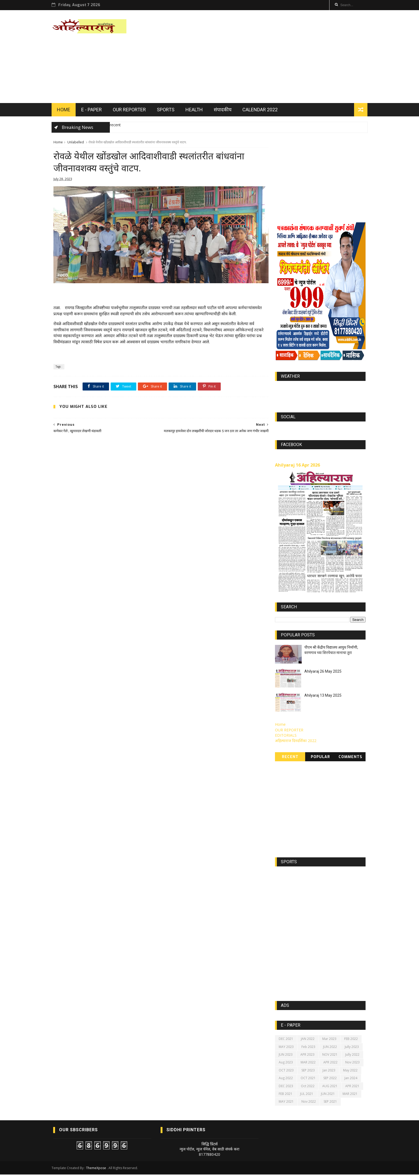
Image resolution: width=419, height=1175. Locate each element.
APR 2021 (353, 1086)
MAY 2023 (286, 1047)
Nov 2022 (309, 1102)
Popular (320, 757)
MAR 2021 (350, 1094)
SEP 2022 (330, 1079)
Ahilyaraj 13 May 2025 (323, 696)
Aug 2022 (286, 1079)
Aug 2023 (286, 1063)
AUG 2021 (330, 1086)
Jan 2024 (351, 1079)
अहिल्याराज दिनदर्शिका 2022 (296, 741)
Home (58, 142)
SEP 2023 (308, 1070)
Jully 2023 (352, 1047)
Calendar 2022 (261, 110)
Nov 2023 (353, 1063)
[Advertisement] (268, 56)
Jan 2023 (329, 1070)
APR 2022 (331, 1063)
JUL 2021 (306, 1094)
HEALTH (195, 110)
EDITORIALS (286, 736)
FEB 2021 (286, 1094)
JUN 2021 (328, 1094)
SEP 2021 (330, 1102)
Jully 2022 (353, 1055)
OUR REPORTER (131, 110)
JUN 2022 (330, 1047)
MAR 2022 (308, 1063)
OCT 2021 (308, 1079)
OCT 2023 (286, 1070)
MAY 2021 (286, 1102)
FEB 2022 (351, 1039)
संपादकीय (224, 110)
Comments (351, 757)
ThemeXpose (97, 1168)
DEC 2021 (286, 1039)
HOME (65, 110)
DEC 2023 (286, 1086)
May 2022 (350, 1070)
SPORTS (167, 110)
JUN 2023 (286, 1055)
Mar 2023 (330, 1039)
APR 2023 (308, 1055)
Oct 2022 (308, 1086)
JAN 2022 (308, 1039)
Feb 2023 (309, 1047)
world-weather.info (320, 389)
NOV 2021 (330, 1055)
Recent (290, 757)
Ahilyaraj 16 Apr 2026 (297, 465)
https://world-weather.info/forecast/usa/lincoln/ (320, 394)
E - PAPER (93, 110)
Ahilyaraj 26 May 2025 (323, 672)
